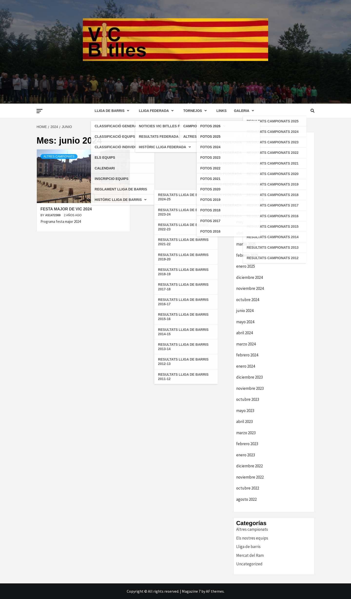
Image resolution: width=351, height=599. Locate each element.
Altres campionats (59, 156)
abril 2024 (244, 332)
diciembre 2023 (249, 377)
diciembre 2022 (249, 466)
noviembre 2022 (250, 477)
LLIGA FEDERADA (157, 111)
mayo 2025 (245, 222)
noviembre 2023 (250, 388)
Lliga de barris (248, 546)
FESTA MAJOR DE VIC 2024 (66, 209)
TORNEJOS (196, 111)
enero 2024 (245, 366)
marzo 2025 (246, 244)
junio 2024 (245, 310)
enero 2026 (245, 177)
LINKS (221, 111)
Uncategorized (249, 564)
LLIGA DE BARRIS (113, 111)
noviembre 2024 (250, 288)
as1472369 (53, 215)
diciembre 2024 (249, 277)
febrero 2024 (247, 355)
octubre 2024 (247, 299)
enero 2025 (245, 266)
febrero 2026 (247, 166)
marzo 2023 (246, 432)
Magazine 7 (191, 591)
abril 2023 (244, 421)
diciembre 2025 (249, 188)
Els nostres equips (252, 538)
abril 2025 (244, 233)
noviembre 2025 (250, 199)
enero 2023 (245, 455)
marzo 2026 (246, 155)
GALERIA (245, 111)
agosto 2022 (246, 499)
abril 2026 (244, 144)
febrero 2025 (247, 255)
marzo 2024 (246, 344)
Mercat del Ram (250, 555)
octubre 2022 (247, 488)
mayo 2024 (245, 321)
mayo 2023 (245, 410)
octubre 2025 (247, 211)
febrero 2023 (247, 443)
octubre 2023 (247, 399)
